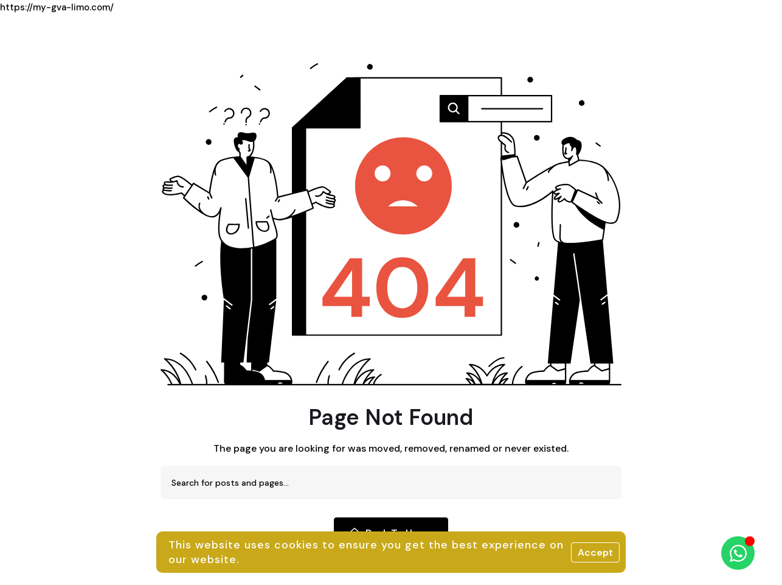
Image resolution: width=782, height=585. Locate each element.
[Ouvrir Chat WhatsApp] (738, 553)
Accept (595, 552)
